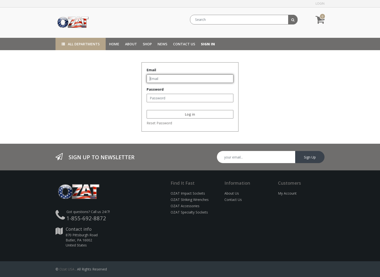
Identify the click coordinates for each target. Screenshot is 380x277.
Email (151, 70)
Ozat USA (66, 269)
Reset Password (159, 123)
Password (155, 89)
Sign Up (310, 157)
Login (320, 3)
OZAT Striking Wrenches (190, 199)
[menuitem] (114, 44)
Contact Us (233, 199)
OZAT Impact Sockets (188, 193)
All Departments (81, 44)
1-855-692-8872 (86, 218)
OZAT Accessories (185, 206)
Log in (190, 114)
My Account (287, 193)
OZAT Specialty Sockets (189, 212)
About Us (231, 193)
